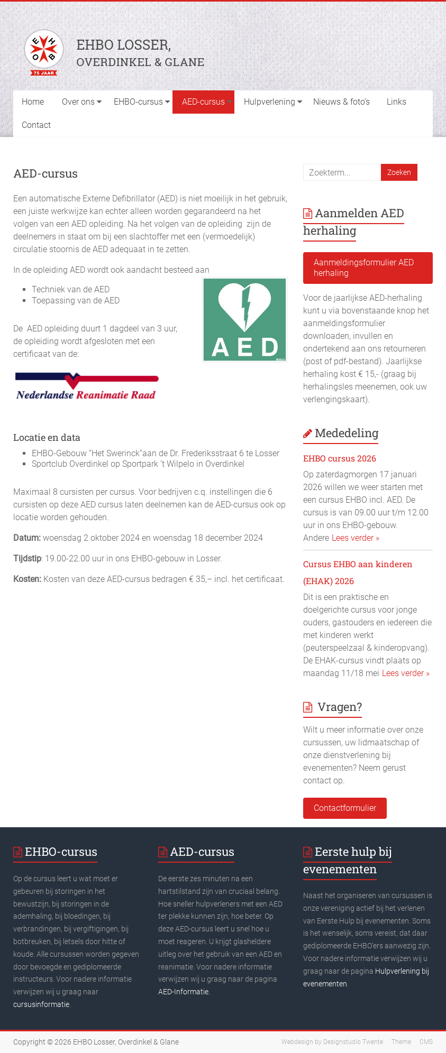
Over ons (78, 102)
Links (396, 102)
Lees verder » (355, 538)
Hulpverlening (269, 102)
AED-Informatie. (184, 991)
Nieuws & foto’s (341, 102)
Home (33, 102)
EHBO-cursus (138, 102)
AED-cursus (203, 102)
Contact (36, 125)
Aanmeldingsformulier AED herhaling (364, 267)
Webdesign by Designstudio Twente (332, 1042)
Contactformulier (345, 808)
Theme (401, 1042)
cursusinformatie (41, 1004)
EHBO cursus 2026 (339, 458)
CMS (426, 1042)
